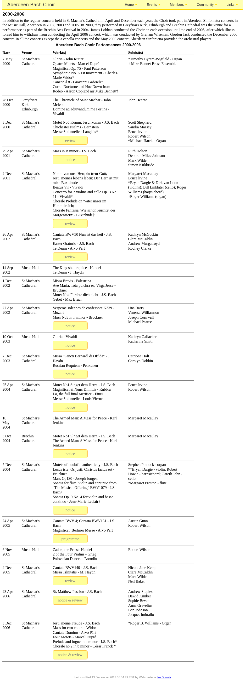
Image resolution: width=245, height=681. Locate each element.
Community (207, 4)
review (70, 140)
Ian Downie (164, 677)
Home (131, 4)
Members (178, 4)
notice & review (70, 600)
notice (70, 160)
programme (70, 539)
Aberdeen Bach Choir (31, 4)
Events (153, 4)
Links (232, 4)
